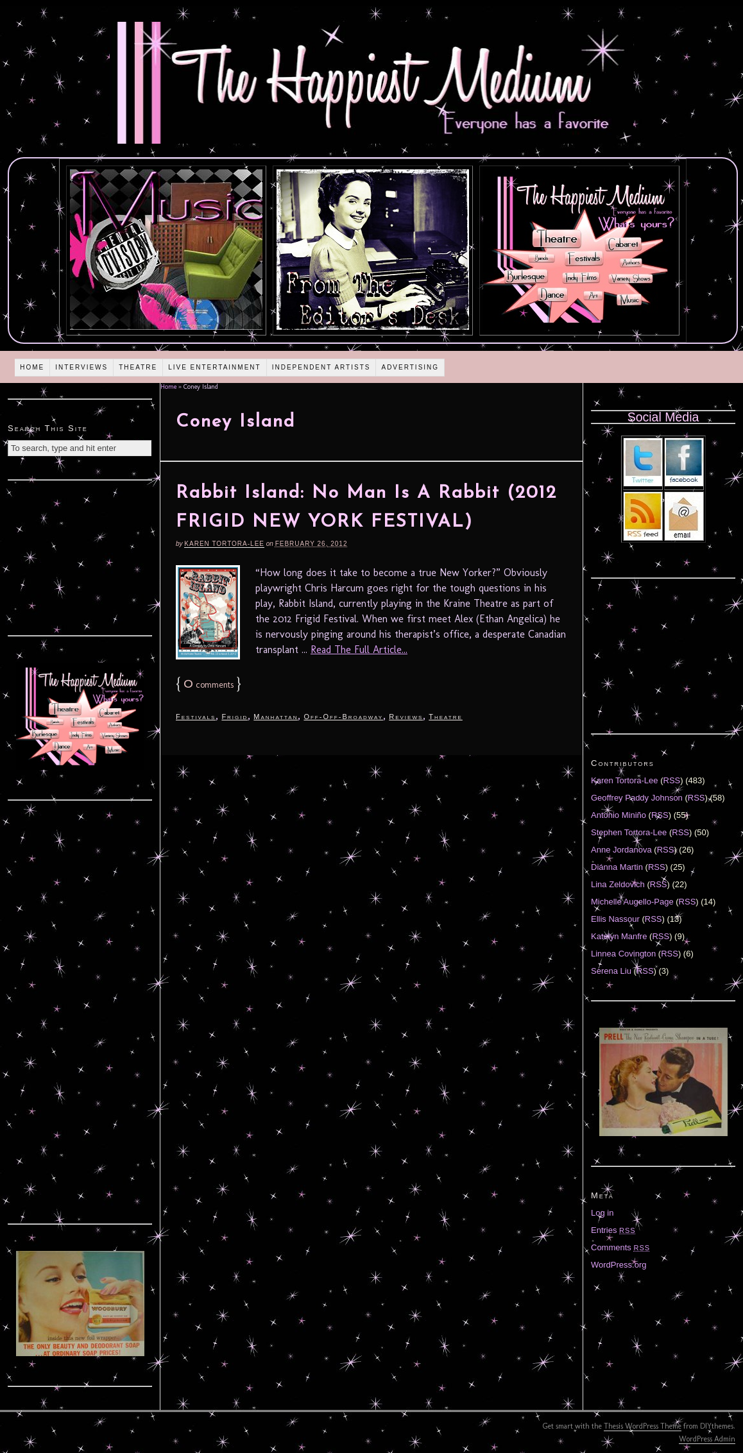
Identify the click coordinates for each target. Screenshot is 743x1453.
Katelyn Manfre (619, 936)
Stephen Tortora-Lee (629, 832)
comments (209, 684)
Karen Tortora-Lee (224, 543)
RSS (672, 780)
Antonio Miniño (618, 815)
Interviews (81, 367)
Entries (613, 1230)
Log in (602, 1213)
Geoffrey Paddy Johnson (637, 798)
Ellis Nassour (615, 919)
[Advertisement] (80, 556)
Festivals (196, 716)
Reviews (406, 716)
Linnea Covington (623, 953)
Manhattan (275, 716)
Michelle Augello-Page (632, 901)
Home (32, 367)
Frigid (234, 716)
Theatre (138, 367)
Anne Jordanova (621, 849)
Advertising (410, 367)
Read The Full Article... (359, 649)
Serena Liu (611, 971)
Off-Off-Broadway (343, 716)
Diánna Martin (617, 867)
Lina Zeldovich (618, 884)
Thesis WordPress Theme (642, 1426)
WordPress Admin (707, 1438)
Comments (620, 1247)
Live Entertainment (214, 367)
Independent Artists (321, 367)
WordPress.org (618, 1265)
